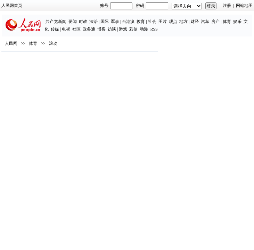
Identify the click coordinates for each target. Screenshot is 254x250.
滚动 (53, 43)
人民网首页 (11, 5)
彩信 (133, 29)
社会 (152, 21)
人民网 (11, 43)
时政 (83, 21)
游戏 (123, 29)
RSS (153, 29)
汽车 (205, 21)
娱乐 (237, 21)
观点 (173, 21)
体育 (227, 21)
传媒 (55, 29)
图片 (162, 21)
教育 (141, 21)
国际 (104, 21)
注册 (227, 5)
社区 (76, 29)
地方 (183, 21)
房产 (215, 21)
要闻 (72, 21)
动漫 (144, 29)
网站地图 (244, 5)
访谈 (112, 29)
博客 (101, 29)
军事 (115, 21)
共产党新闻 (56, 21)
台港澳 (128, 21)
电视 (66, 29)
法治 (93, 21)
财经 (194, 21)
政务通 (89, 29)
